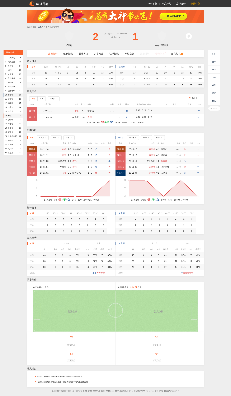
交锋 (214, 62)
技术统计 (175, 53)
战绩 (214, 69)
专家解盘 (160, 53)
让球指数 (114, 53)
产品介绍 (166, 3)
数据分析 (52, 53)
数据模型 (144, 53)
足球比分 (181, 3)
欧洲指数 (68, 53)
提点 (214, 101)
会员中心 (195, 3)
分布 (214, 77)
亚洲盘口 (83, 53)
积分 (214, 54)
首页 (40, 27)
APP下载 (152, 3)
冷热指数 (129, 53)
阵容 (214, 93)
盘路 (214, 85)
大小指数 (98, 53)
